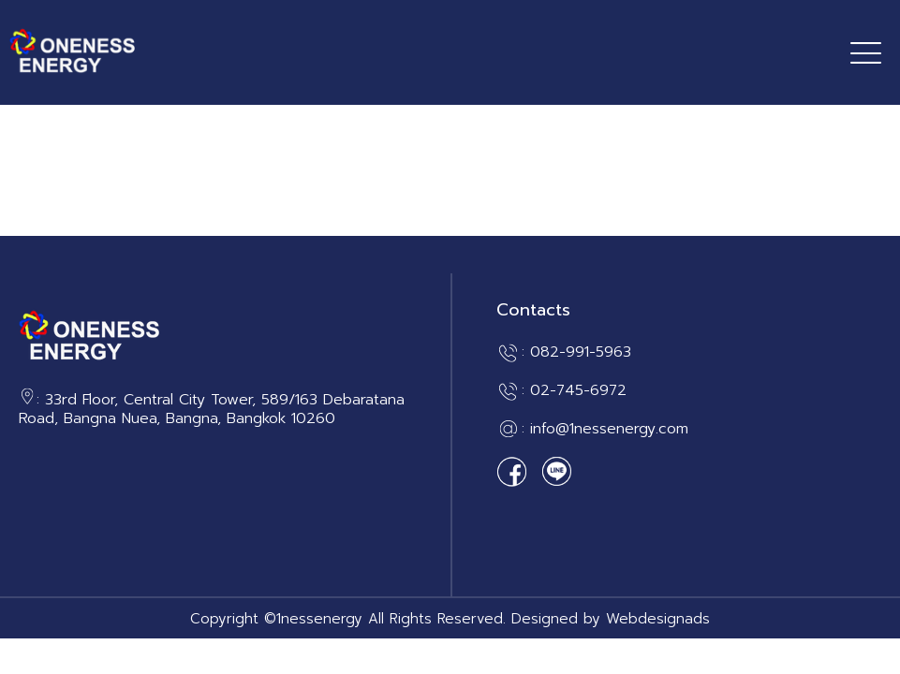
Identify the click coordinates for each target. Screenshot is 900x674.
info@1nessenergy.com (609, 429)
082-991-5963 (580, 352)
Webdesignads (658, 619)
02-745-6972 (578, 390)
